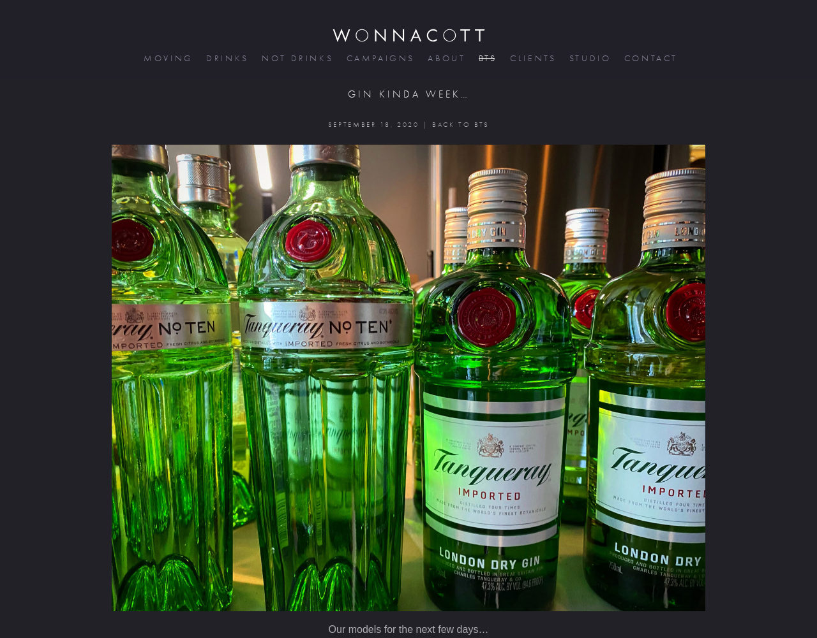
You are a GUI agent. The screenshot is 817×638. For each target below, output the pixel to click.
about (445, 58)
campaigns (380, 58)
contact (650, 58)
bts (487, 58)
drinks (226, 58)
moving (167, 58)
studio (589, 58)
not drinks (296, 58)
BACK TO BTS (460, 124)
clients (532, 58)
